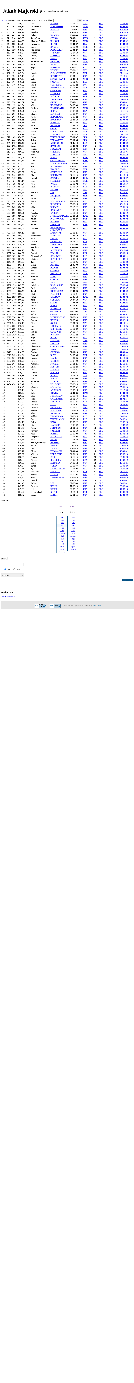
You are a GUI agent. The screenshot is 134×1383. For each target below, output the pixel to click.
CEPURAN (55, 90)
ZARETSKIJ (56, 236)
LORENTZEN (56, 131)
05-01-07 (124, 474)
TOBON (54, 381)
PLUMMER (55, 294)
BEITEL (54, 434)
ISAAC (53, 338)
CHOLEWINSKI (57, 346)
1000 (62, 520)
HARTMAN (55, 204)
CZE (85, 224)
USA (85, 29)
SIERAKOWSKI (57, 469)
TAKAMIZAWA (57, 137)
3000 (62, 525)
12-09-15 (124, 317)
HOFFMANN (56, 166)
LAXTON (54, 247)
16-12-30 (124, 29)
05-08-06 (124, 149)
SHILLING (55, 152)
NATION (54, 190)
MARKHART (56, 437)
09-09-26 (124, 123)
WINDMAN (55, 335)
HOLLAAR (55, 120)
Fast (62, 539)
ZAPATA (54, 178)
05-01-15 (124, 445)
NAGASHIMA (56, 285)
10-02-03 (124, 88)
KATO (53, 282)
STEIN (53, 276)
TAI (52, 192)
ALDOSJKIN (56, 143)
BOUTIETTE (56, 76)
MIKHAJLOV (56, 396)
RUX (52, 480)
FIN (85, 222)
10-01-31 (124, 378)
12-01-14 (124, 238)
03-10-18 (124, 166)
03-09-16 (124, 349)
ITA (85, 44)
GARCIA (54, 213)
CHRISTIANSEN (58, 73)
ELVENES (55, 134)
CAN (85, 247)
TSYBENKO (56, 99)
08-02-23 (124, 422)
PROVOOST (56, 407)
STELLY (54, 198)
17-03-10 (124, 477)
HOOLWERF (56, 105)
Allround (62, 533)
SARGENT (55, 431)
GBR (85, 340)
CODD (53, 303)
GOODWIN (55, 332)
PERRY (53, 448)
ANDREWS (55, 390)
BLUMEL (54, 207)
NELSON (54, 367)
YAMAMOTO (57, 140)
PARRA (53, 58)
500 (62, 517)
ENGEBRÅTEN (57, 108)
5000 (62, 528)
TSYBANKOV (57, 416)
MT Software (97, 605)
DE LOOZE (55, 384)
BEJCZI (54, 268)
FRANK (54, 238)
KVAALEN (55, 169)
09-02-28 (124, 163)
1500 (62, 523)
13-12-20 (124, 64)
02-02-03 (124, 58)
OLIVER (54, 279)
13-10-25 (124, 204)
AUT (85, 128)
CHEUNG (55, 352)
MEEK (53, 64)
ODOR (53, 128)
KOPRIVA (55, 224)
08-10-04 (124, 210)
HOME (16, 23)
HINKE (53, 305)
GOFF (53, 262)
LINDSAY (55, 340)
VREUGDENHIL (58, 201)
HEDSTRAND (56, 117)
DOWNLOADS (83, 23)
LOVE (53, 405)
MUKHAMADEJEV (59, 216)
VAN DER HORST (58, 88)
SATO (53, 349)
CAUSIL (54, 314)
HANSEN (54, 35)
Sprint (62, 549)
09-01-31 (124, 294)
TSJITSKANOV (57, 419)
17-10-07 (124, 35)
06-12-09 (124, 390)
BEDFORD (55, 123)
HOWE (53, 486)
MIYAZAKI (55, 149)
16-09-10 (124, 105)
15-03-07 (124, 288)
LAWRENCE (56, 244)
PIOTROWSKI (57, 219)
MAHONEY (55, 308)
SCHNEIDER (56, 85)
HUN (85, 268)
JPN (85, 125)
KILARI (54, 492)
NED (85, 105)
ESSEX (53, 489)
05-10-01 (124, 76)
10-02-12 (124, 244)
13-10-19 (124, 32)
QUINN (53, 102)
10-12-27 (124, 198)
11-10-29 (124, 184)
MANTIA (54, 29)
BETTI (53, 44)
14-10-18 (124, 175)
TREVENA (55, 53)
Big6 (62, 536)
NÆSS (53, 355)
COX (52, 457)
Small (62, 547)
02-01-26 (124, 82)
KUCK (53, 32)
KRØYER (55, 61)
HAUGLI (54, 41)
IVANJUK (54, 253)
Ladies (71, 506)
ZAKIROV (55, 402)
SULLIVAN (55, 300)
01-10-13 (124, 201)
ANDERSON (56, 250)
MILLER (54, 372)
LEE (52, 483)
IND (85, 492)
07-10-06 (124, 329)
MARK (53, 358)
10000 (62, 531)
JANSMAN (55, 155)
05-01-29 (124, 387)
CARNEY (54, 271)
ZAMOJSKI (55, 233)
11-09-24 (124, 187)
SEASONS (38, 23)
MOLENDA (55, 326)
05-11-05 (124, 114)
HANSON (54, 442)
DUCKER (54, 370)
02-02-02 (124, 93)
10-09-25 (124, 253)
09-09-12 (124, 169)
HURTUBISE (56, 291)
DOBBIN (54, 70)
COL (85, 178)
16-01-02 (124, 279)
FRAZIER (54, 364)
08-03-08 (124, 405)
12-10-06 (124, 358)
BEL (85, 163)
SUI (85, 85)
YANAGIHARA (57, 477)
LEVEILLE (55, 114)
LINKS (106, 23)
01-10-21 (124, 471)
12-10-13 (124, 70)
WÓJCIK (54, 96)
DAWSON (55, 146)
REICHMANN (56, 175)
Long (62, 541)
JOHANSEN (55, 273)
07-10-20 (124, 271)
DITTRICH (55, 93)
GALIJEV (55, 297)
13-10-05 (124, 250)
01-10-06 (124, 152)
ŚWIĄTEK (55, 195)
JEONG (54, 38)
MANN (53, 157)
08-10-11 (124, 85)
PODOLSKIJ (56, 50)
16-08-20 (124, 233)
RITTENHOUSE (57, 317)
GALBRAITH (56, 399)
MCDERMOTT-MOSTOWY (57, 228)
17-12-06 (124, 96)
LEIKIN (54, 495)
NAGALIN (55, 471)
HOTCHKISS (56, 259)
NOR (85, 41)
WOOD (53, 184)
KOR (85, 38)
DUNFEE (54, 265)
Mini (62, 544)
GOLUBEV (55, 256)
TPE (85, 192)
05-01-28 (124, 207)
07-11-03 (124, 47)
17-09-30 (124, 352)
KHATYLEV (56, 241)
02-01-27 (124, 53)
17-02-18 (124, 361)
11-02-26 (124, 399)
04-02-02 (124, 396)
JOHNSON (55, 413)
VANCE (53, 445)
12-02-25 (124, 320)
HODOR (54, 320)
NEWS (61, 23)
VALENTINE (56, 454)
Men (60, 506)
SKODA (54, 288)
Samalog (62, 552)
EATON (53, 422)
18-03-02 (124, 38)
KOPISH (54, 474)
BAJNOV (54, 187)
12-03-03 (124, 343)
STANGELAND (57, 79)
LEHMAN (55, 56)
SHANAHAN (56, 387)
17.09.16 (123, 314)
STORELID (55, 181)
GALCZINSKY (57, 160)
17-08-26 (124, 56)
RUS (85, 50)
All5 (73, 533)
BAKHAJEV (56, 210)
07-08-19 (124, 273)
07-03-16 (124, 437)
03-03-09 (124, 241)
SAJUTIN (54, 82)
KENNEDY (55, 463)
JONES (53, 323)
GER (85, 93)
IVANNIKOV (56, 410)
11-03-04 (124, 355)
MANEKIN (55, 425)
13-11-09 (124, 172)
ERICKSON (56, 451)
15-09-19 (124, 213)
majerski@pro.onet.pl (8, 596)
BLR (85, 241)
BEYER (53, 439)
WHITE (53, 378)
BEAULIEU (55, 460)
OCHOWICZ (56, 172)
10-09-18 (124, 367)
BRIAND (54, 111)
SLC (101, 29)
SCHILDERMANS (58, 163)
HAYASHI (55, 125)
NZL (85, 70)
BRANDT (54, 222)
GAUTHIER (55, 311)
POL (85, 96)
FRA (85, 111)
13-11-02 (124, 131)
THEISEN (54, 343)
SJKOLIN (55, 67)
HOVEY (54, 393)
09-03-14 (124, 259)
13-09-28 (124, 222)
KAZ (85, 99)
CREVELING (56, 329)
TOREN (53, 466)
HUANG (54, 375)
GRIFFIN (54, 361)
